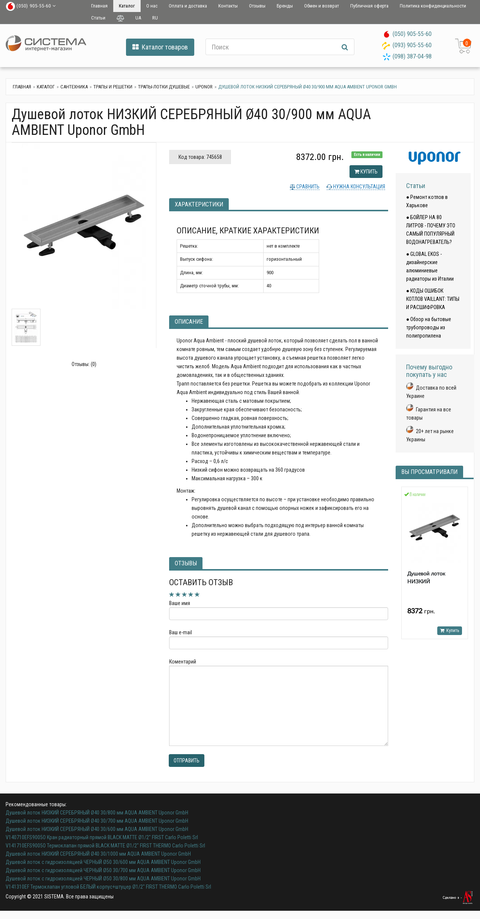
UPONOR (204, 87)
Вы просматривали (429, 471)
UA (138, 18)
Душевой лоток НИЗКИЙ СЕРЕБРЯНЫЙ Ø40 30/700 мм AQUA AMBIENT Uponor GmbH (97, 821)
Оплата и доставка (188, 6)
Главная (99, 6)
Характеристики (199, 204)
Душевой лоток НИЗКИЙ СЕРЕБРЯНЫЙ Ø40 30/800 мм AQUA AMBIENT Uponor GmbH (97, 813)
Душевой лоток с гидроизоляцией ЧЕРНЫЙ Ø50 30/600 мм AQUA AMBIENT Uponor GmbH (103, 862)
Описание (189, 321)
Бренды (285, 6)
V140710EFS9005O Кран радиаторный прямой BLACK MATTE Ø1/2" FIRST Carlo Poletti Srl (102, 837)
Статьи (98, 18)
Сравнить (307, 187)
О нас (152, 6)
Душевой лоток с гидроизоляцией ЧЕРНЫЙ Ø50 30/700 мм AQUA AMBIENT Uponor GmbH (103, 870)
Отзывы (257, 6)
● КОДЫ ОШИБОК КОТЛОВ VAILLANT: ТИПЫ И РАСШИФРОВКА (432, 299)
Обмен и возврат (321, 6)
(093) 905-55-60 (412, 45)
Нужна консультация (358, 187)
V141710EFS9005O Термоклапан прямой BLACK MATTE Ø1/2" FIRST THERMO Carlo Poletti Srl (105, 846)
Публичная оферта (369, 6)
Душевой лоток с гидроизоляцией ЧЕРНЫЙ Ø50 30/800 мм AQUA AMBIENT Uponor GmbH (103, 879)
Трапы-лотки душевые (164, 87)
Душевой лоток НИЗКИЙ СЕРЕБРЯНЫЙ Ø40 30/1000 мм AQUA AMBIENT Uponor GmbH (98, 854)
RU (155, 18)
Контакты (228, 6)
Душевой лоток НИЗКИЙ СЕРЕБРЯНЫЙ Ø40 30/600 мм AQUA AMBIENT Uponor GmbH (97, 829)
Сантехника (74, 87)
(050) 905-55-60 (412, 33)
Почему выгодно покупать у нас (429, 370)
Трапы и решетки (112, 87)
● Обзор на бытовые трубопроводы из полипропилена (428, 327)
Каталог (127, 6)
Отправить (187, 761)
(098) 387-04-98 (412, 56)
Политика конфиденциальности (433, 6)
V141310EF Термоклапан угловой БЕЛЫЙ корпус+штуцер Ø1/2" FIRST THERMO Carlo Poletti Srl (108, 887)
